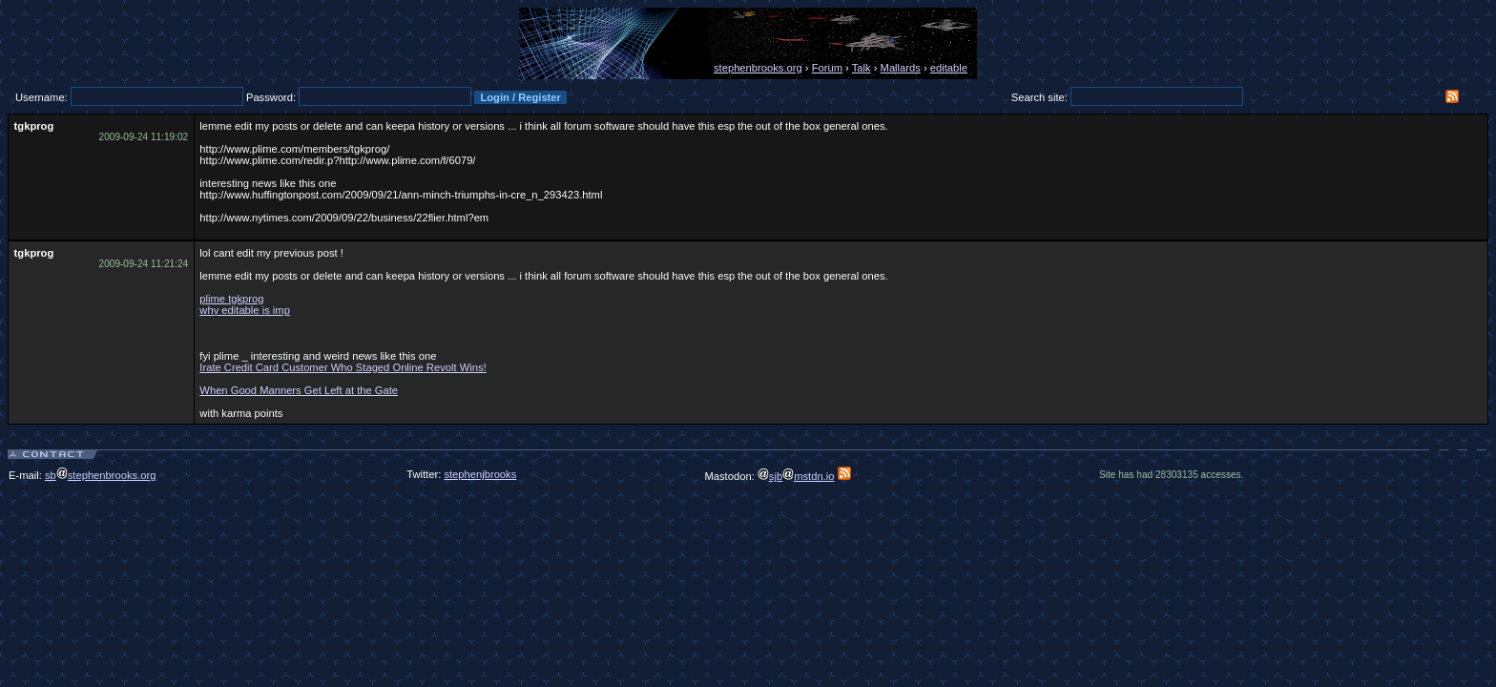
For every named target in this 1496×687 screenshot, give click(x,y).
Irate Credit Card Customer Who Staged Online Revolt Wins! (342, 367)
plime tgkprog (231, 298)
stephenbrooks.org (758, 67)
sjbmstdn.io (796, 476)
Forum (827, 67)
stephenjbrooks (480, 474)
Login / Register (520, 97)
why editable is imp (244, 310)
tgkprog (34, 126)
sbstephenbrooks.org (100, 475)
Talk (861, 67)
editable (948, 67)
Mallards (901, 67)
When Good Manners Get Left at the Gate (298, 390)
